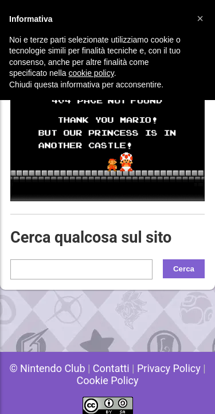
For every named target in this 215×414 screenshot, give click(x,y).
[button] (200, 18)
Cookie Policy (108, 380)
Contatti (111, 368)
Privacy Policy (169, 368)
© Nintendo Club (47, 368)
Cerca (183, 268)
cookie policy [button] (91, 73)
